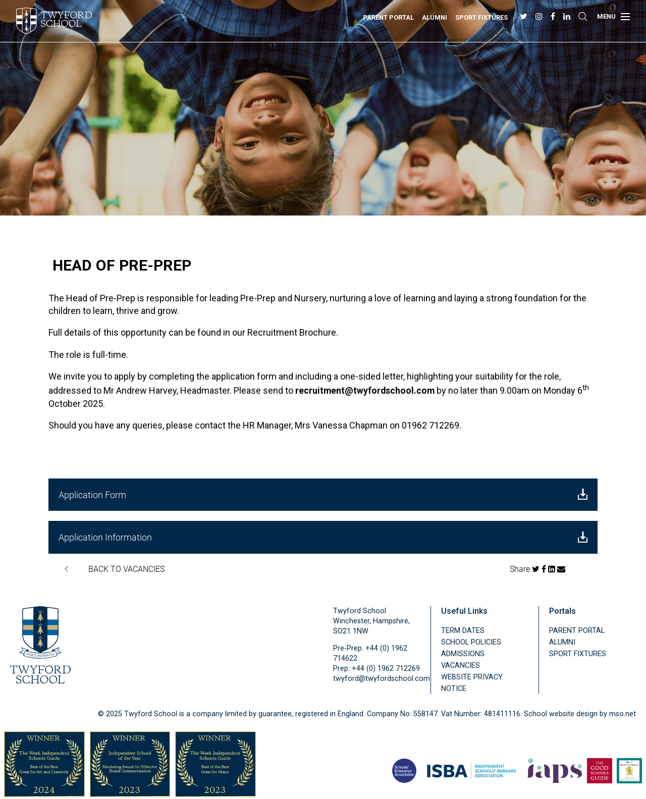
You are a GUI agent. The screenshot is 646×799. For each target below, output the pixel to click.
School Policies (471, 642)
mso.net (622, 714)
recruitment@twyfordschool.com (365, 391)
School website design (561, 714)
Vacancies (460, 665)
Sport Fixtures (481, 17)
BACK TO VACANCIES (126, 568)
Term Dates (462, 630)
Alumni (434, 17)
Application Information (323, 537)
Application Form (323, 495)
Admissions (462, 654)
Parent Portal (388, 17)
